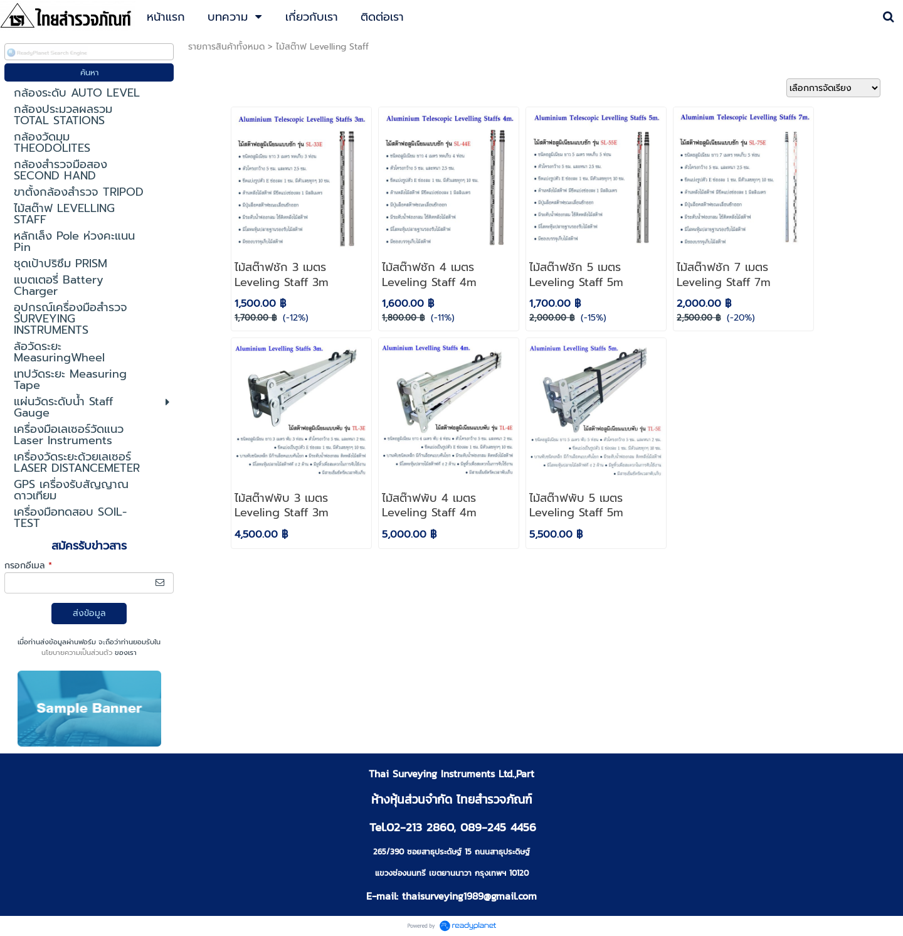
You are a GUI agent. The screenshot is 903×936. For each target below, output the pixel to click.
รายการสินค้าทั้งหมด (226, 46)
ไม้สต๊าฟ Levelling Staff (322, 46)
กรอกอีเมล (28, 565)
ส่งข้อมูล (89, 613)
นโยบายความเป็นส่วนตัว (76, 652)
